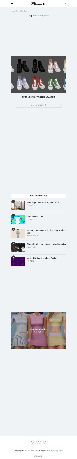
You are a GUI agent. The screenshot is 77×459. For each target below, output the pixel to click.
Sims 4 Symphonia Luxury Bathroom (43, 202)
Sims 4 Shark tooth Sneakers (38, 97)
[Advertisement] (38, 36)
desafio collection (38, 329)
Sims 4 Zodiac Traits (36, 216)
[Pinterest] (45, 442)
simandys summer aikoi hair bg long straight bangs (46, 231)
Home (13, 11)
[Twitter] (38, 442)
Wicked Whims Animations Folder (42, 258)
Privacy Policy (58, 451)
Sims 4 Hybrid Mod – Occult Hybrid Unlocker (46, 244)
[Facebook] (32, 442)
